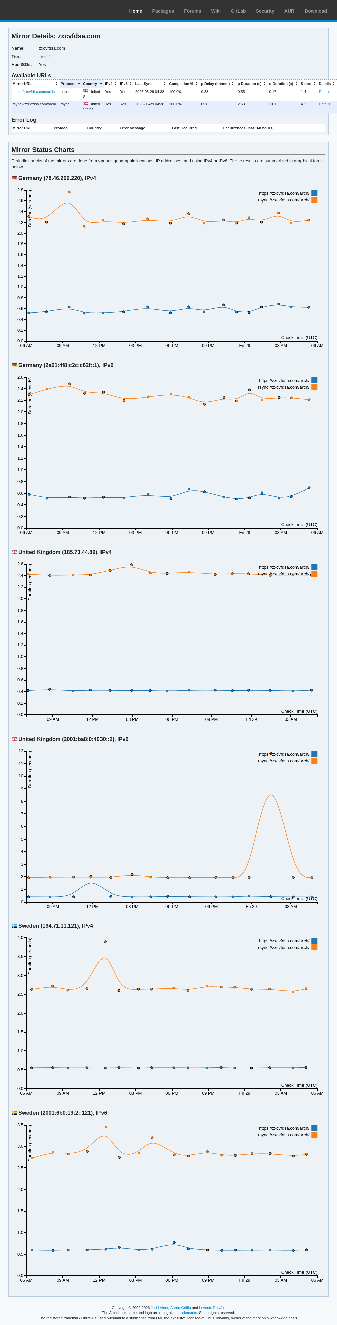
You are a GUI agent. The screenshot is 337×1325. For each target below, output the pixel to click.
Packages (163, 11)
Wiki (216, 11)
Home (135, 11)
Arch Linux (37, 10)
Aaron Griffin (180, 1308)
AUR (289, 11)
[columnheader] (36, 83)
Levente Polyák (211, 1308)
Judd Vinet (159, 1308)
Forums (192, 11)
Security (265, 11)
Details (324, 92)
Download (316, 11)
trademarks (188, 1313)
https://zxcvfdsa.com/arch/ (34, 92)
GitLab (238, 11)
